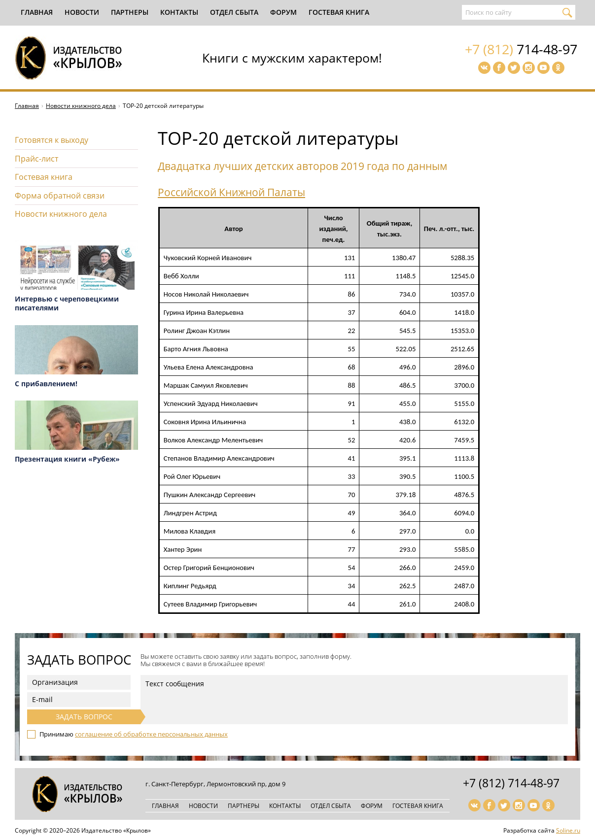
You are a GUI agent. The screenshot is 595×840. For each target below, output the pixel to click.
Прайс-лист (36, 158)
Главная (37, 12)
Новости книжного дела (81, 105)
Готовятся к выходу (51, 139)
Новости (82, 12)
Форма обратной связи (60, 195)
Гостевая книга (339, 12)
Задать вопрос (84, 716)
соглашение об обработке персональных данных (151, 734)
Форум (283, 12)
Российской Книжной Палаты (231, 192)
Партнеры (129, 12)
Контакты (179, 12)
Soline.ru (568, 830)
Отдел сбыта (234, 12)
